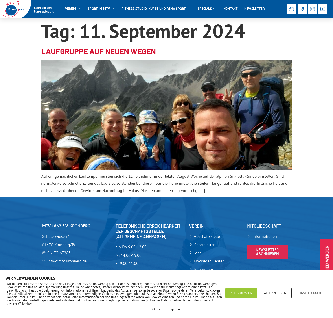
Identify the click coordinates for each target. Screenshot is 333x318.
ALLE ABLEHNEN (275, 293)
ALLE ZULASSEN (241, 293)
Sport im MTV (101, 8)
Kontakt (231, 9)
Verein (72, 8)
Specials (207, 8)
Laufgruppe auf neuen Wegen (98, 51)
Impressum (175, 309)
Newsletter (254, 9)
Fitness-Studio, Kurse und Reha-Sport (156, 8)
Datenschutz (158, 309)
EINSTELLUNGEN (309, 293)
